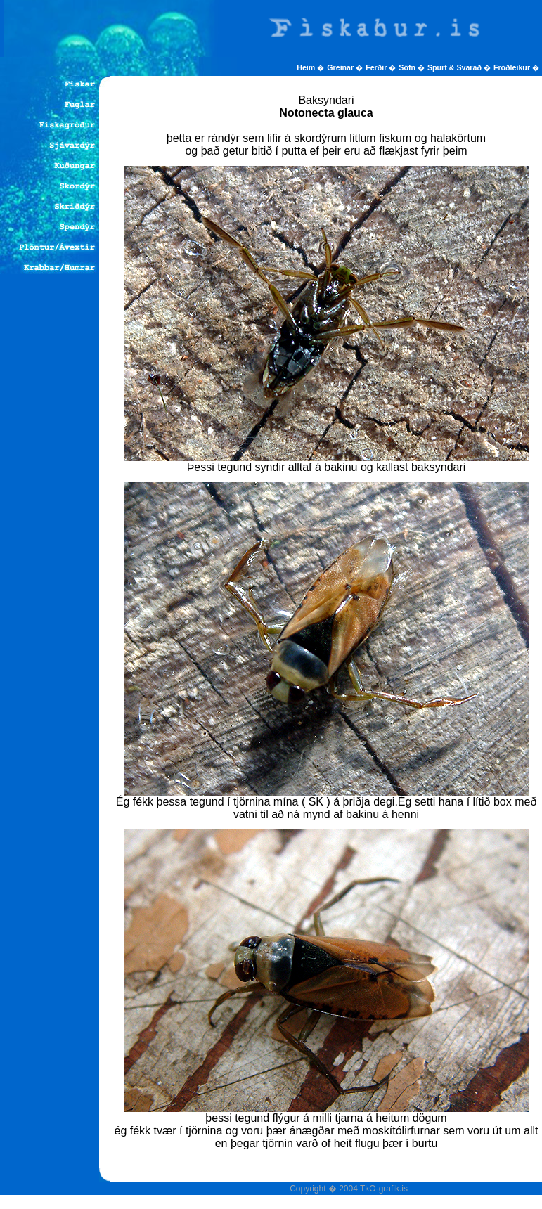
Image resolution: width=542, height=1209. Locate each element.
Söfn (408, 67)
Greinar (341, 67)
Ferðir (377, 67)
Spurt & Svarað (455, 67)
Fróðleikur (512, 67)
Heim (307, 67)
